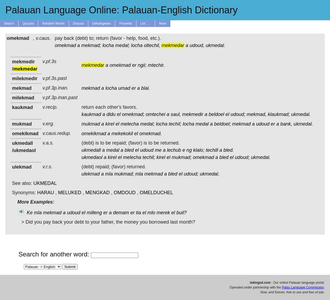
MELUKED (69, 192)
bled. (228, 150)
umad (124, 88)
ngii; (142, 65)
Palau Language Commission (303, 287)
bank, (286, 124)
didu (111, 114)
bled (129, 150)
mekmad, (256, 114)
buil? (181, 212)
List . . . (145, 23)
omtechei (155, 114)
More (162, 23)
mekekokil (122, 133)
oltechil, (152, 45)
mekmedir (192, 114)
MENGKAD (97, 192)
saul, (176, 114)
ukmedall (91, 150)
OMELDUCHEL (156, 192)
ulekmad (91, 174)
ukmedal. (215, 45)
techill (212, 150)
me (158, 150)
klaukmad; (279, 114)
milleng (94, 212)
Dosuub (78, 23)
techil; (175, 124)
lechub (174, 150)
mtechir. (156, 65)
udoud (262, 124)
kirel (109, 124)
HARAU (45, 192)
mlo (151, 212)
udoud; (238, 114)
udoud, (197, 45)
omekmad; (133, 114)
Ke (30, 212)
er (134, 65)
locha (108, 45)
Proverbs (125, 23)
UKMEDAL (45, 183)
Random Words (53, 23)
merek (163, 212)
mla (109, 174)
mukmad (91, 124)
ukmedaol (92, 157)
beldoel (216, 114)
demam (121, 212)
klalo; (198, 150)
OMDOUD (125, 192)
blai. (145, 88)
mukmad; (181, 157)
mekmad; (91, 45)
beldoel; (222, 124)
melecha (130, 124)
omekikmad (94, 133)
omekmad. (150, 133)
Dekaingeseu (101, 23)
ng (189, 150)
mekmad (91, 88)
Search (9, 23)
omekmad (65, 45)
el (119, 114)
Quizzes (28, 23)
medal (202, 124)
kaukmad (91, 114)
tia (138, 212)
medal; (122, 45)
